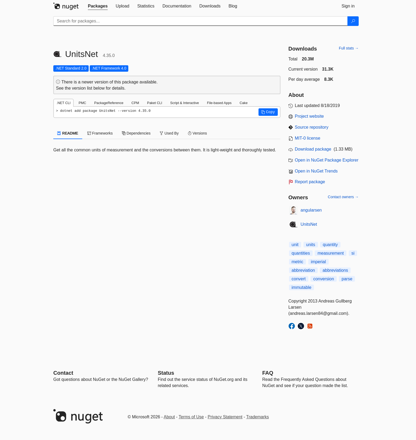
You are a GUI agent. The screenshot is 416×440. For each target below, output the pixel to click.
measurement (330, 253)
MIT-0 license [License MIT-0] (307, 138)
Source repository (311, 127)
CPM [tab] (135, 103)
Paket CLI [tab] (154, 103)
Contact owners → (343, 197)
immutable (302, 287)
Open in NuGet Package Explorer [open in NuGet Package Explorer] (326, 160)
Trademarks (257, 417)
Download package (313, 149)
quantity (330, 244)
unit (295, 244)
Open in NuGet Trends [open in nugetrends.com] (316, 171)
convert (299, 279)
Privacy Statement (225, 417)
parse (347, 279)
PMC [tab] (82, 103)
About (169, 417)
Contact (63, 373)
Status (166, 373)
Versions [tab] (197, 133)
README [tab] (67, 133)
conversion (323, 279)
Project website (309, 116)
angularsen (311, 210)
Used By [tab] (169, 133)
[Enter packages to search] (200, 21)
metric (297, 261)
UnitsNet (309, 224)
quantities (301, 253)
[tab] (98, 6)
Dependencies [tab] (136, 133)
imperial (318, 261)
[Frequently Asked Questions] (267, 373)
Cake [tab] (243, 103)
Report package (310, 181)
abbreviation (303, 270)
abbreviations (335, 270)
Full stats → (349, 48)
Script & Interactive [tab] (184, 103)
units (310, 244)
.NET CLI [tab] (63, 103)
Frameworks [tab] (100, 133)
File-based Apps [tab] (219, 103)
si (353, 253)
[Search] (353, 21)
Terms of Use (191, 417)
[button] (268, 112)
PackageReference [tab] (108, 103)
